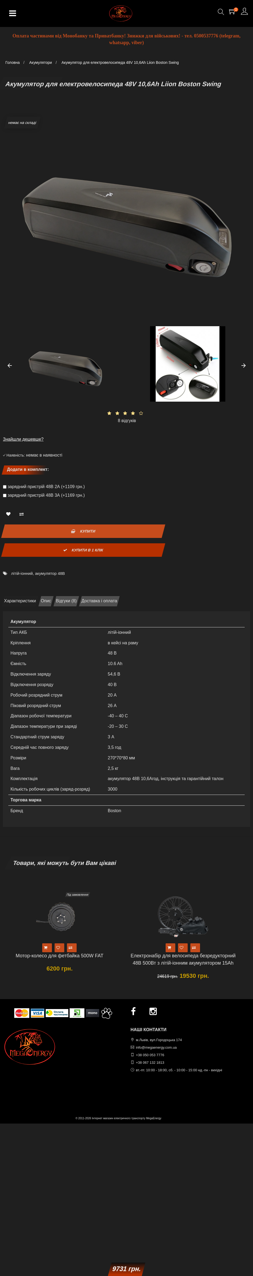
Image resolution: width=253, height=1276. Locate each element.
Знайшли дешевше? (23, 439)
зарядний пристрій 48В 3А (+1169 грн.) (46, 495)
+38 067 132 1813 (150, 1063)
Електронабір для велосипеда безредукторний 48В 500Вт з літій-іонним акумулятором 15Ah (183, 959)
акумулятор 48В (50, 573)
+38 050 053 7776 (150, 1055)
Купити (83, 531)
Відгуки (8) (66, 601)
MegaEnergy (153, 1118)
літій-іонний (22, 573)
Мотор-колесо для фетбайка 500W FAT (59, 955)
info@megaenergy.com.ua (156, 1047)
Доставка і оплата (99, 601)
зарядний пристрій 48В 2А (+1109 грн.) (46, 486)
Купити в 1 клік (83, 550)
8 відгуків (127, 420)
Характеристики (20, 601)
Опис (46, 601)
